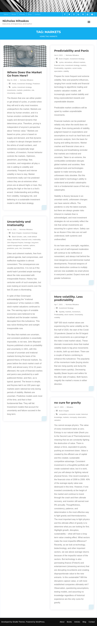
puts (16, 248)
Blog (29, 14)
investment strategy (24, 87)
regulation (67, 68)
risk (33, 90)
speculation (58, 71)
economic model (74, 414)
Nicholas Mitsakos (26, 80)
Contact (38, 14)
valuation (57, 420)
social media (76, 68)
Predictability (58, 68)
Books (13, 14)
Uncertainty (11, 93)
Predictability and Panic (71, 50)
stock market (69, 315)
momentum (76, 312)
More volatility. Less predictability (68, 298)
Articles (22, 14)
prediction (27, 90)
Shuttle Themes (19, 622)
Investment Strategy (24, 84)
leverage (27, 242)
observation (82, 417)
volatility (19, 93)
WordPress (40, 622)
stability (66, 71)
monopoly (73, 417)
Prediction (36, 84)
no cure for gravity (67, 402)
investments (11, 90)
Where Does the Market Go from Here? (24, 74)
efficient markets (79, 62)
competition (63, 414)
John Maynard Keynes (15, 242)
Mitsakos (70, 407)
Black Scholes (17, 237)
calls (24, 237)
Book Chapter (64, 59)
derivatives (68, 62)
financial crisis (59, 65)
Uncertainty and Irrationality (19, 223)
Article (14, 84)
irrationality (36, 239)
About (6, 14)
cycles (14, 87)
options (32, 245)
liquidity (61, 312)
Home (42, 36)
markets (20, 90)
